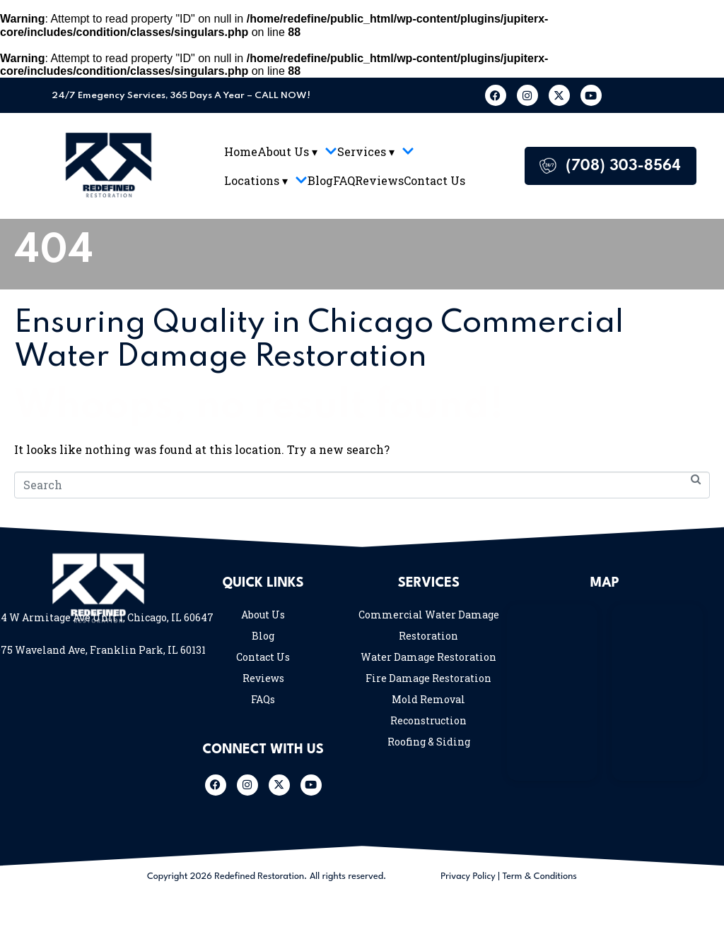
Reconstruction (428, 720)
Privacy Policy (468, 876)
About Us (263, 614)
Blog (320, 180)
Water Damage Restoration (428, 657)
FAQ (344, 180)
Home (240, 151)
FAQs (263, 699)
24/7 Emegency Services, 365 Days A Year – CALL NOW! (181, 95)
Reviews (379, 180)
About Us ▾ (297, 151)
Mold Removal (428, 699)
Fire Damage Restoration (428, 678)
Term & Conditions (539, 876)
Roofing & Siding (428, 741)
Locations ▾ (266, 180)
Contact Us (434, 180)
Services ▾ (375, 151)
